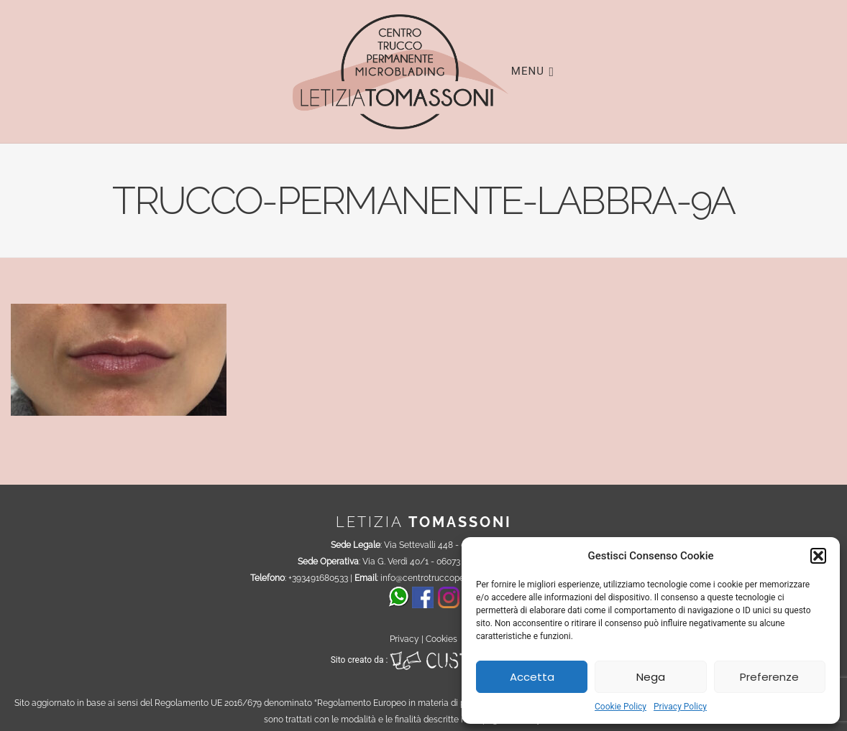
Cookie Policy (620, 707)
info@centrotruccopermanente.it (445, 578)
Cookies (441, 639)
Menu (532, 70)
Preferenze (769, 676)
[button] (818, 556)
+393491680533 (318, 578)
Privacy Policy (680, 707)
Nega (650, 676)
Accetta (532, 676)
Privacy (404, 639)
